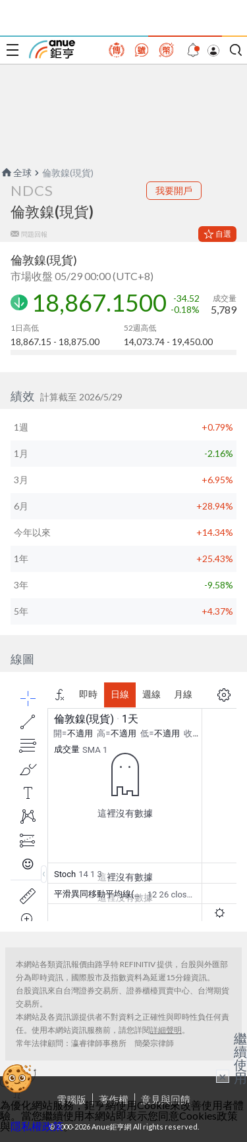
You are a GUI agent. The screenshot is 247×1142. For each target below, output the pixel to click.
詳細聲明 (166, 1030)
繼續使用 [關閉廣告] (240, 1057)
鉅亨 (52, 49)
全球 (16, 172)
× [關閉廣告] (223, 1076)
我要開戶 (173, 190)
